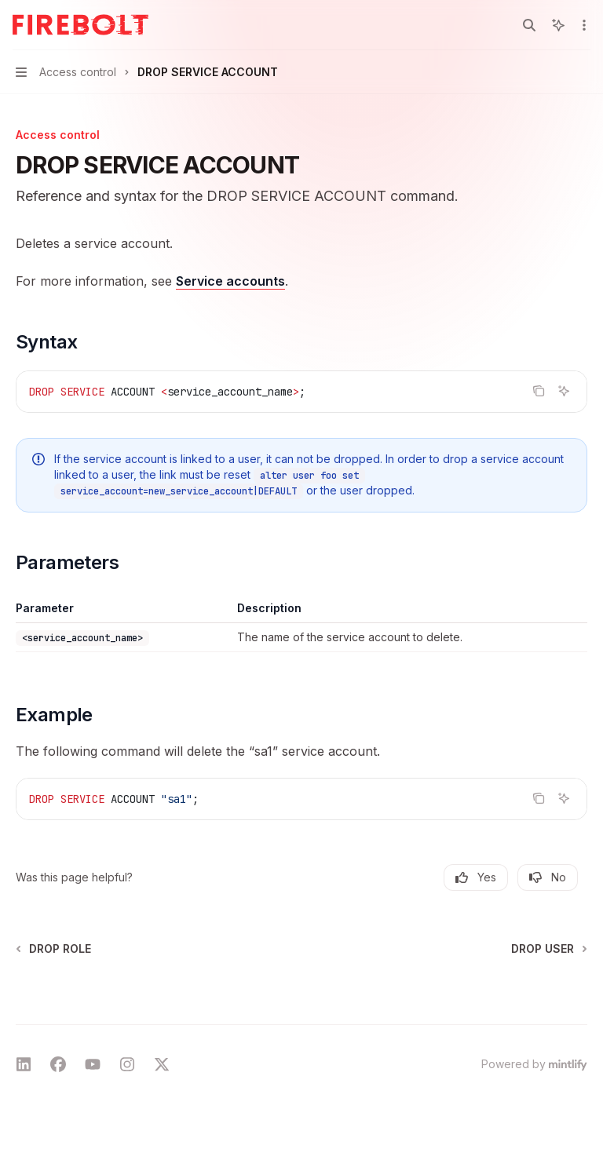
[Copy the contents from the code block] (538, 391)
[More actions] (582, 25)
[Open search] (529, 25)
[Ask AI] (564, 391)
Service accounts (230, 281)
